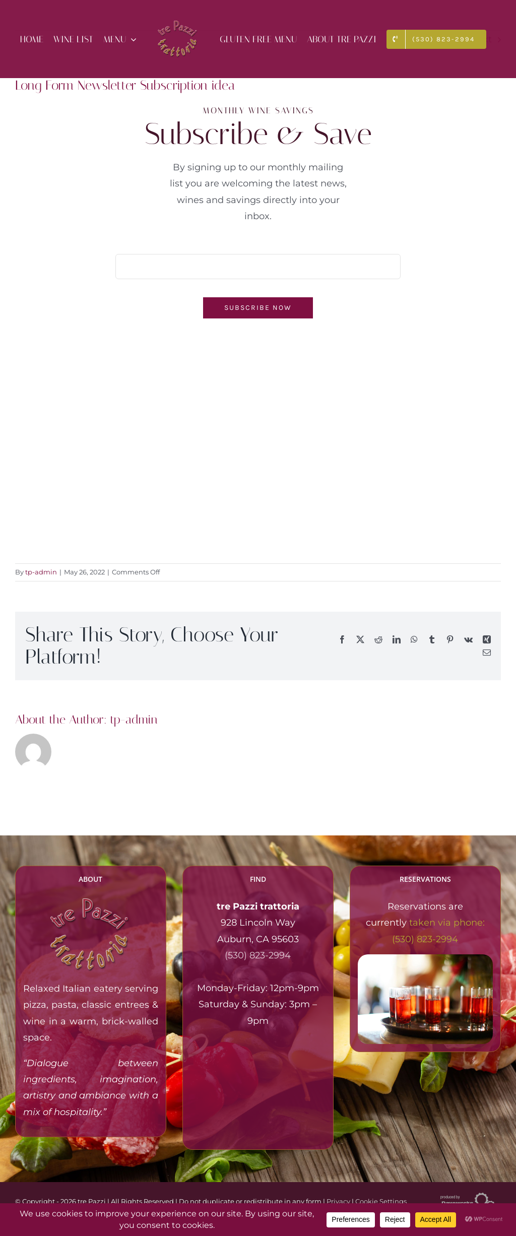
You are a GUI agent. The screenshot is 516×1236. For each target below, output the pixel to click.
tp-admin (41, 572)
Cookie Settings (381, 1201)
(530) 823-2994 (258, 955)
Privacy (338, 1201)
